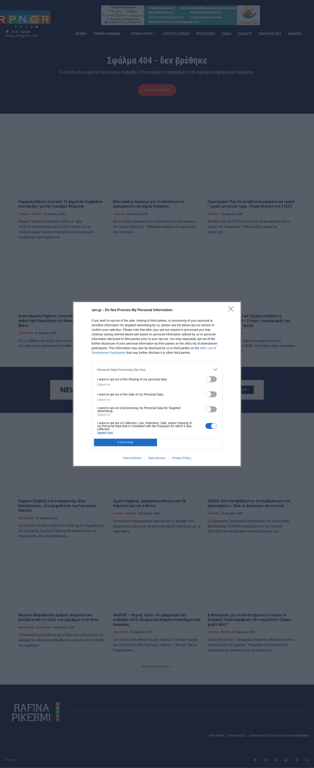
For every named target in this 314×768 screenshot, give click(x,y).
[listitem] (157, 369)
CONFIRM (125, 442)
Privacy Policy (181, 458)
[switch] (211, 379)
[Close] (232, 310)
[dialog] (157, 384)
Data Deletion (132, 458)
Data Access (156, 458)
